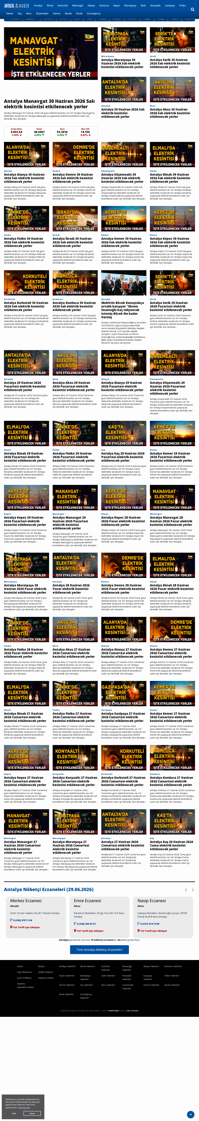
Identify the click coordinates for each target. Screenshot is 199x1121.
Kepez (116, 5)
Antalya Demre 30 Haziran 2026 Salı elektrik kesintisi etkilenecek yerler (75, 188)
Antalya (38, 5)
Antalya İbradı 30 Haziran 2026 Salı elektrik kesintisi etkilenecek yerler (75, 258)
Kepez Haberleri (66, 1034)
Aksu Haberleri (108, 1043)
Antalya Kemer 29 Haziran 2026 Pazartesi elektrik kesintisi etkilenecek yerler (170, 487)
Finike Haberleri (171, 1034)
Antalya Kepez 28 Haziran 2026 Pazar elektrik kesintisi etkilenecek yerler (123, 556)
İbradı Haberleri (66, 1053)
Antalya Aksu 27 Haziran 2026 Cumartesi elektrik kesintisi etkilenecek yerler (74, 696)
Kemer (9, 13)
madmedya (113, 1069)
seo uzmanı (132, 1069)
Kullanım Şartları (46, 1036)
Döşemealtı (42, 13)
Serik (143, 5)
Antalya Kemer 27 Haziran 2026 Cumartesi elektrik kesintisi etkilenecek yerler (171, 765)
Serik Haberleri (108, 1034)
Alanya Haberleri (151, 1025)
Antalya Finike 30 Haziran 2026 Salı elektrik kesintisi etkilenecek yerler (26, 258)
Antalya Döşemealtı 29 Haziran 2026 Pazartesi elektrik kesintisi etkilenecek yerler (170, 414)
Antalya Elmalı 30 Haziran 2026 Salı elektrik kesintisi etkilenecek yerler (172, 188)
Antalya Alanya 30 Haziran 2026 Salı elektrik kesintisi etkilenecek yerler (26, 188)
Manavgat (77, 5)
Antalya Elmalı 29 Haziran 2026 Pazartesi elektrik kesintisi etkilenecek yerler (24, 487)
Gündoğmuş (93, 13)
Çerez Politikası (24, 1036)
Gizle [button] (14, 1113)
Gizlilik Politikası (45, 1030)
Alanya (91, 5)
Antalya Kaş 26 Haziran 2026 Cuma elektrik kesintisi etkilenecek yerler (170, 905)
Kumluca (104, 5)
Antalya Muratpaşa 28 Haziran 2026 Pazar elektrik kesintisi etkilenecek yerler (23, 626)
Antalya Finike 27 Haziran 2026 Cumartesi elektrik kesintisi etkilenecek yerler (73, 765)
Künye (20, 1025)
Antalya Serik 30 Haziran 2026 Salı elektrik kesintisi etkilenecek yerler (171, 66)
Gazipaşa (170, 5)
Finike (182, 5)
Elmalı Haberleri (87, 1025)
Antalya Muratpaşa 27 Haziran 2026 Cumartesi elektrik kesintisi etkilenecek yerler (73, 905)
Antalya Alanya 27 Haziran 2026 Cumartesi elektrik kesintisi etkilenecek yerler (122, 696)
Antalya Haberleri (67, 1025)
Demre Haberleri (151, 1043)
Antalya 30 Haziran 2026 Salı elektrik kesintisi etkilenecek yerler (122, 119)
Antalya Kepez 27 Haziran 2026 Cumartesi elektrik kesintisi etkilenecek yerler (26, 835)
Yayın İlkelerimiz (24, 1030)
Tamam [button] (32, 1113)
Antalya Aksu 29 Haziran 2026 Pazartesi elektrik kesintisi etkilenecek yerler (74, 414)
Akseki (68, 13)
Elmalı (50, 5)
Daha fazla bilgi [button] (24, 1108)
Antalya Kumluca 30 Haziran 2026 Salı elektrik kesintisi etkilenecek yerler (75, 328)
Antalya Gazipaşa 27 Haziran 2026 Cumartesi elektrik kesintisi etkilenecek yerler (122, 765)
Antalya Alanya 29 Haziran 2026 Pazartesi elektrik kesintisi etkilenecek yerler (121, 414)
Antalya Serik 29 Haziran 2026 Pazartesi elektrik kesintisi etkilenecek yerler (171, 328)
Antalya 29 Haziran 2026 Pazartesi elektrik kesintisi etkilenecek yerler (25, 414)
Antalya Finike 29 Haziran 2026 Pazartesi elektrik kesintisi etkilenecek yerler (73, 487)
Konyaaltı (155, 5)
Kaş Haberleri (86, 1043)
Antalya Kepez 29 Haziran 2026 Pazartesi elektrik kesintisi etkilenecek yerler (26, 556)
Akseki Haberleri (172, 1043)
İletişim (41, 1025)
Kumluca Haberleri (173, 1025)
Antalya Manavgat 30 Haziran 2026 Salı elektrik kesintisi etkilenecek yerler (50, 107)
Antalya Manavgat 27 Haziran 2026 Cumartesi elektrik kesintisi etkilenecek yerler (25, 905)
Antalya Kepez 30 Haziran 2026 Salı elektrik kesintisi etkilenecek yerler (172, 258)
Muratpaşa (130, 5)
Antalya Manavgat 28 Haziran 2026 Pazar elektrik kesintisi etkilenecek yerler (168, 556)
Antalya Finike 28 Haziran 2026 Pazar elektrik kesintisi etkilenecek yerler (20, 696)
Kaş (20, 13)
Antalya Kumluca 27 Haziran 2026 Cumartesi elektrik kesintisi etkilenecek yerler (171, 835)
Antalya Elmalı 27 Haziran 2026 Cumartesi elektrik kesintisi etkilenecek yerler (25, 765)
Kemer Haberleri (67, 1043)
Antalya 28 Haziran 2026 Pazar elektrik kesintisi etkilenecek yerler (74, 624)
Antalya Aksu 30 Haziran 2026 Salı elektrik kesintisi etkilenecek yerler (171, 121)
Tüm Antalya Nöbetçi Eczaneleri (99, 1008)
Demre (56, 13)
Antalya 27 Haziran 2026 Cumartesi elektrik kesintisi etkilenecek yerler (122, 905)
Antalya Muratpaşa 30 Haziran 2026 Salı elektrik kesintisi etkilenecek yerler (123, 66)
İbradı (79, 13)
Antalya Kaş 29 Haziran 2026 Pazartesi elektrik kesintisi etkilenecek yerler (121, 487)
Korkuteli (63, 5)
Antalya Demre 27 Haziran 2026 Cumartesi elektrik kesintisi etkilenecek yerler (171, 696)
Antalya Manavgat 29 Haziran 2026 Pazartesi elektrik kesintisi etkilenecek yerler (73, 556)
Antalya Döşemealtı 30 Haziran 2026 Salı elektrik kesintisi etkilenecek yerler (123, 188)
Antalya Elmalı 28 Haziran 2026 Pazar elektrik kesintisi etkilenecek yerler (166, 626)
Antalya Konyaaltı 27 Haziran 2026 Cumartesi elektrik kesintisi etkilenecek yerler (73, 835)
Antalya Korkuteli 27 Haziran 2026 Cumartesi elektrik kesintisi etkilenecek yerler (122, 835)
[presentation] (186, 949)
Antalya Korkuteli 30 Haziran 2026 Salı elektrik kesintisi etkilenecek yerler (26, 328)
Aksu (28, 13)
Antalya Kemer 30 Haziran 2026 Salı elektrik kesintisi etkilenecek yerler (123, 258)
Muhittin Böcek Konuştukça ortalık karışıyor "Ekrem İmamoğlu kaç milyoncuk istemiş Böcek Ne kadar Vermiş (123, 332)
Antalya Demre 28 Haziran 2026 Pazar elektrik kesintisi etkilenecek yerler (118, 626)
